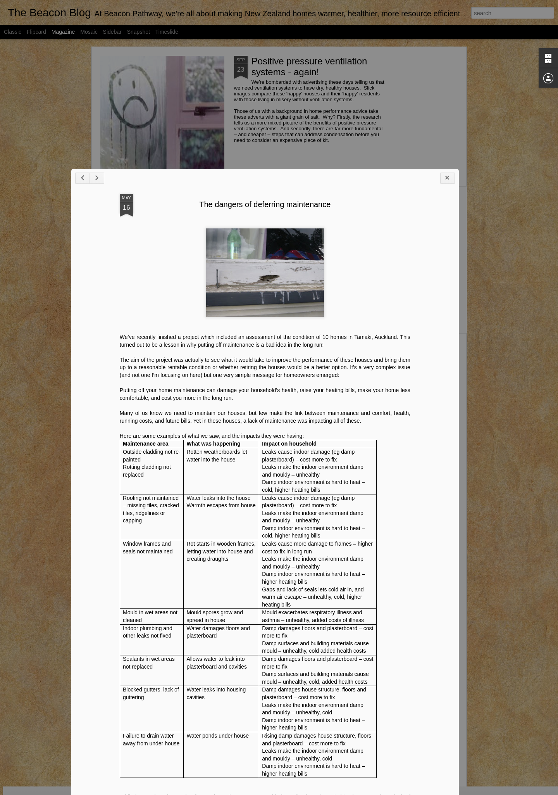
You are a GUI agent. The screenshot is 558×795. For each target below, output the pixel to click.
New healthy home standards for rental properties (140, 287)
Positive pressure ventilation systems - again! (309, 66)
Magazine (63, 32)
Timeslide (166, 32)
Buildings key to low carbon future (247, 346)
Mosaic (88, 32)
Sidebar (112, 32)
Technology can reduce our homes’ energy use (421, 284)
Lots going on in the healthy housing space (236, 284)
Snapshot (138, 32)
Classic (12, 32)
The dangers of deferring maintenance (242, 458)
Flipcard (36, 32)
